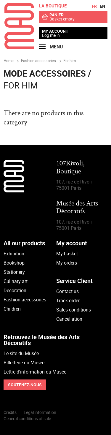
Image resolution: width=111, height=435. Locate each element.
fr (94, 6)
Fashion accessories (25, 299)
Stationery (14, 272)
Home (9, 60)
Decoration (15, 290)
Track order (68, 300)
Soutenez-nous (25, 384)
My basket (67, 253)
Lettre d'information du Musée (35, 371)
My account (55, 31)
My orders (66, 263)
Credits (10, 412)
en (102, 6)
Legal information (40, 412)
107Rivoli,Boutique (70, 168)
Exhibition (14, 253)
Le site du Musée (21, 353)
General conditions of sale (27, 418)
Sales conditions (73, 309)
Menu (51, 46)
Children (12, 309)
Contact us (67, 291)
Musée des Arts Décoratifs (77, 208)
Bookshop (14, 263)
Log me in (51, 35)
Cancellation (69, 319)
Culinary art (16, 281)
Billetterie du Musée (24, 362)
